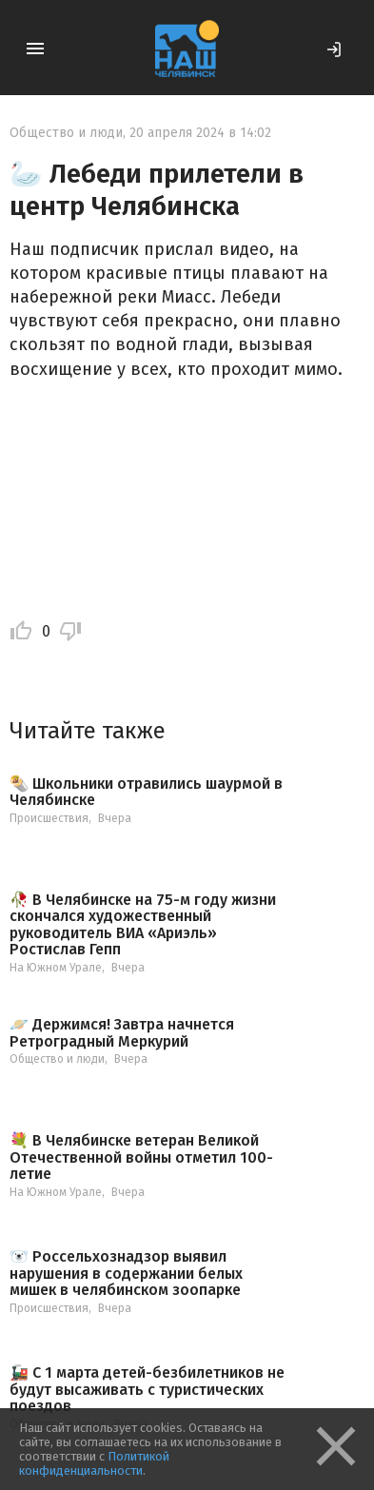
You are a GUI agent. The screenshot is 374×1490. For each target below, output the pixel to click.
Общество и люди (66, 133)
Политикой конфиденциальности (94, 1463)
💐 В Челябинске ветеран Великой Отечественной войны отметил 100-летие (141, 1157)
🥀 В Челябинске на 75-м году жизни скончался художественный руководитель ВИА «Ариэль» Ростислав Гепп (143, 925)
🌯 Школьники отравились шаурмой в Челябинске (146, 792)
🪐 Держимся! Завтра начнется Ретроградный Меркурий (122, 1032)
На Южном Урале (56, 967)
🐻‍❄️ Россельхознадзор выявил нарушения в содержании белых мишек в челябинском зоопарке (126, 1273)
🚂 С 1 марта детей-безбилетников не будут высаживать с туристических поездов (147, 1389)
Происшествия (49, 818)
